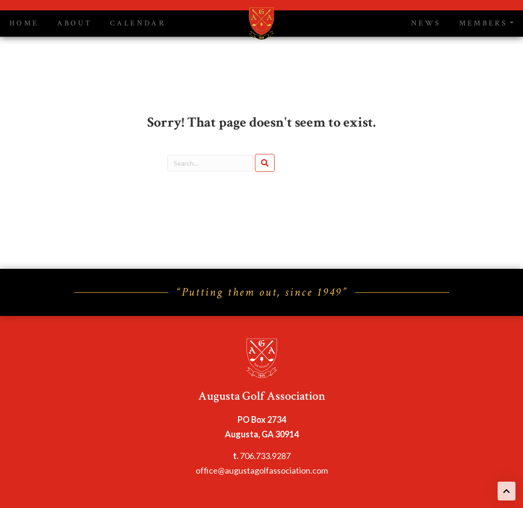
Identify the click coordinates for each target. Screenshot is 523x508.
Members (483, 23)
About (74, 23)
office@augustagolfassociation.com (262, 470)
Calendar (138, 23)
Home (24, 23)
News (426, 23)
